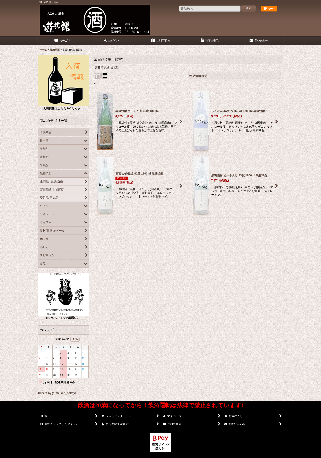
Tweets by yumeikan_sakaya (57, 393)
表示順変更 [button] (198, 76)
